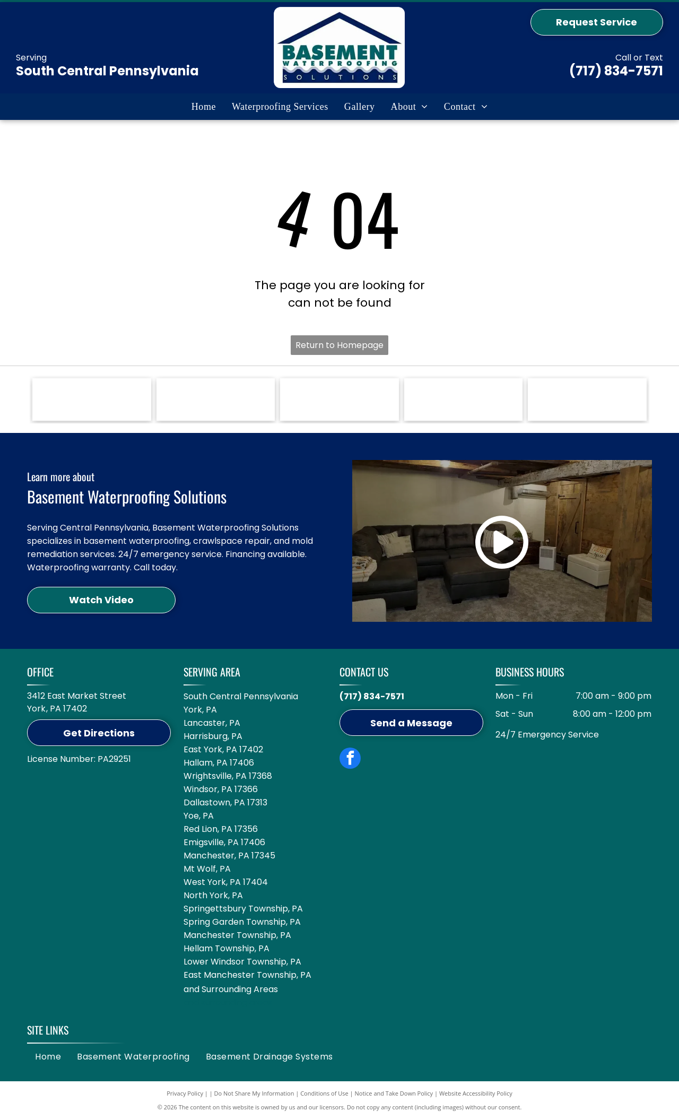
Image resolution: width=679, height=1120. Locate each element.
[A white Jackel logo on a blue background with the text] (215, 399)
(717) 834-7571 (616, 71)
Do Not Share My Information (254, 1093)
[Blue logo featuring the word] (339, 399)
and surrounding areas (228, 1002)
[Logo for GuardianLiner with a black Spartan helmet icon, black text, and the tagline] (463, 399)
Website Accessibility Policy (475, 1093)
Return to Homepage (339, 345)
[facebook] (350, 759)
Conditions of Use (324, 1093)
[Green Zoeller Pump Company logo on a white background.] (91, 399)
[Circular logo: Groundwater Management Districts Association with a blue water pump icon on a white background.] (587, 399)
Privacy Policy (185, 1093)
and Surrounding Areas (231, 989)
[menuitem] (204, 106)
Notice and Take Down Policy (394, 1093)
